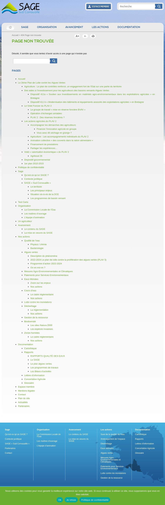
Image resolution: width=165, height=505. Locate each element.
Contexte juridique (33, 179)
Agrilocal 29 (36, 156)
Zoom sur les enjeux (41, 283)
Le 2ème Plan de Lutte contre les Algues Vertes (41, 82)
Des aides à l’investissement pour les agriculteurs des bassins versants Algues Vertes (66, 90)
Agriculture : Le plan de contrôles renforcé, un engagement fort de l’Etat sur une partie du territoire (73, 86)
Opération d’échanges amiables (46, 113)
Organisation (47, 27)
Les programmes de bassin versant (48, 198)
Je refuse (71, 500)
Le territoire (36, 186)
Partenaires (23, 406)
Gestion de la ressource (36, 317)
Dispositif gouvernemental (37, 159)
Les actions (100, 27)
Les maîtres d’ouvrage (35, 213)
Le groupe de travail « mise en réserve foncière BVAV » (58, 109)
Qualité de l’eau (32, 240)
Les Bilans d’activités (41, 371)
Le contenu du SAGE (34, 229)
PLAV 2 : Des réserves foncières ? (48, 117)
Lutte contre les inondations (38, 302)
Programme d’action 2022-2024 (46, 263)
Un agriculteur (25, 221)
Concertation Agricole (35, 379)
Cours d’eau (30, 290)
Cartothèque (30, 348)
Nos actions (24, 236)
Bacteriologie (37, 248)
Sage (24, 27)
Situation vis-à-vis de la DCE (45, 194)
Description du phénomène (44, 256)
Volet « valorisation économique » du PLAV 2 (46, 152)
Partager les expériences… (44, 148)
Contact (22, 394)
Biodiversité (30, 321)
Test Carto (23, 202)
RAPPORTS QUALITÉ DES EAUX (48, 356)
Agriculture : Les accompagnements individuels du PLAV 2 (60, 136)
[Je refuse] (160, 496)
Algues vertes (31, 252)
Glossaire (29, 383)
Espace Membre (98, 6)
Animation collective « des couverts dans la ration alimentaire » (62, 140)
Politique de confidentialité (31, 167)
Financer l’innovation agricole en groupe (57, 129)
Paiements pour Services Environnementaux (46, 275)
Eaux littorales (31, 279)
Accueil (10, 27)
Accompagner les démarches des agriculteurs (53, 125)
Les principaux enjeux (41, 190)
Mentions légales (26, 390)
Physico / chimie (39, 244)
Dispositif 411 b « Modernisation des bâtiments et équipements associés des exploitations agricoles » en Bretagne (87, 102)
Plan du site (24, 398)
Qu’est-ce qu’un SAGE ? (36, 175)
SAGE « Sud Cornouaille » (37, 183)
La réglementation (39, 310)
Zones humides (32, 333)
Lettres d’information (34, 375)
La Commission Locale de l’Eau (40, 209)
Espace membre (26, 386)
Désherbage (30, 306)
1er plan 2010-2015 (34, 163)
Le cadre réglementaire (42, 294)
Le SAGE (35, 359)
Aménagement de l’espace (113, 439)
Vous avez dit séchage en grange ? (54, 132)
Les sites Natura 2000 (41, 325)
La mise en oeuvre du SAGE (38, 233)
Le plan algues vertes (41, 363)
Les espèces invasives (42, 329)
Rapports (28, 352)
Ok (59, 500)
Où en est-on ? (38, 267)
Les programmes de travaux (44, 367)
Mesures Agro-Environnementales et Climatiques (48, 271)
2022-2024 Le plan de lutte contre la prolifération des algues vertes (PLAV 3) (69, 259)
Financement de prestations (44, 144)
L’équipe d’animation (34, 217)
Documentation (129, 27)
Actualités (23, 402)
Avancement (74, 27)
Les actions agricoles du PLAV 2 (40, 121)
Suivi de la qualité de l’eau (113, 434)
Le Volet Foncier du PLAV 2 (38, 106)
